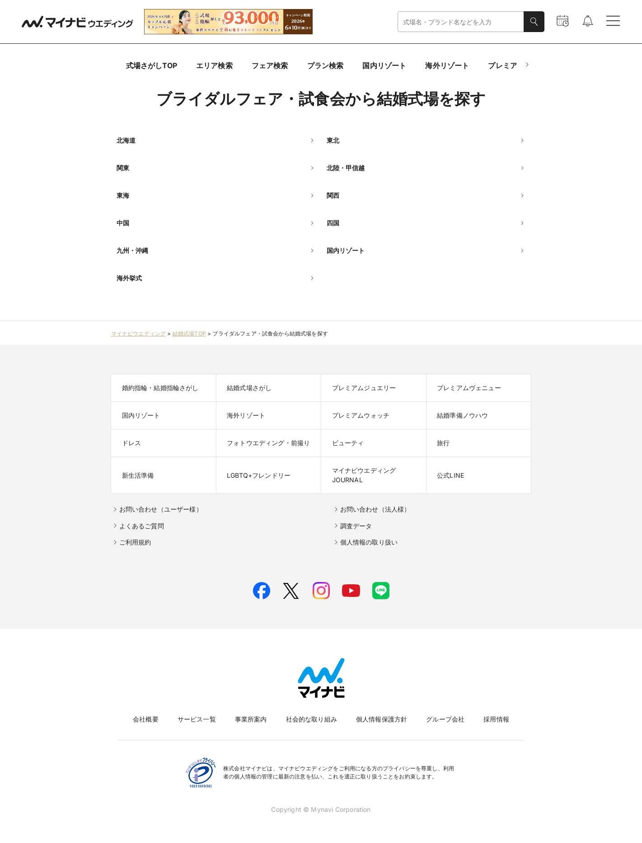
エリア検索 (214, 65)
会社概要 (146, 719)
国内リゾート (384, 65)
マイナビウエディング (138, 333)
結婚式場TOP (189, 333)
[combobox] (461, 22)
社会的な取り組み (311, 719)
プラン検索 (325, 65)
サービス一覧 (197, 719)
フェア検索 (270, 65)
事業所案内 (251, 719)
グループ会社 (445, 719)
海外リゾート (447, 65)
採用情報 (496, 719)
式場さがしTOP (151, 65)
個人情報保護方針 (381, 719)
